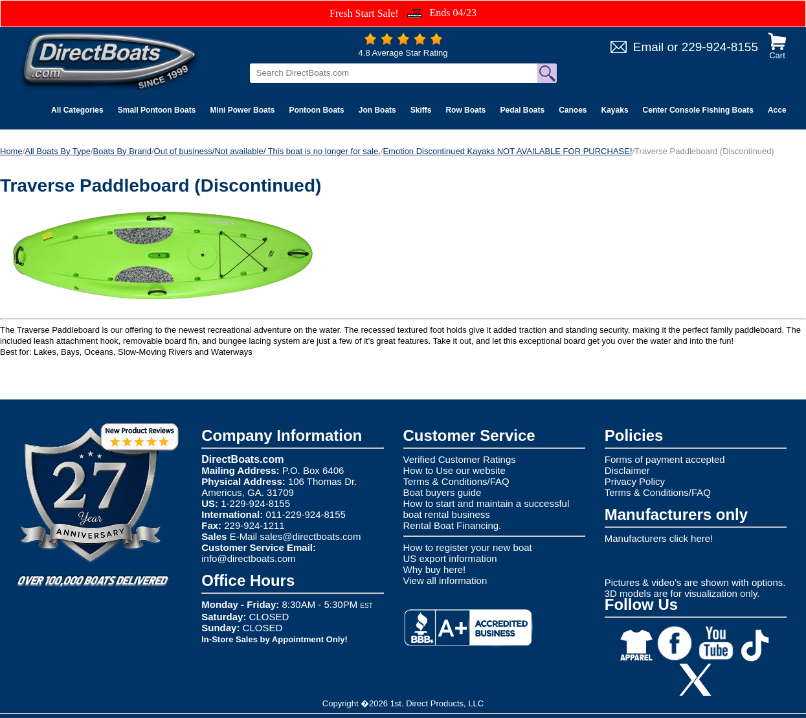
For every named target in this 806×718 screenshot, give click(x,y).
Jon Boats (377, 110)
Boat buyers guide (442, 492)
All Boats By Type (58, 151)
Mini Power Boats (242, 110)
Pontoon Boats (316, 110)
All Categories (77, 110)
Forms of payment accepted (665, 459)
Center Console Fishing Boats (698, 110)
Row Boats (465, 110)
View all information (445, 580)
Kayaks (615, 110)
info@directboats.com (248, 558)
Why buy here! (434, 569)
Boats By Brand (122, 151)
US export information (450, 558)
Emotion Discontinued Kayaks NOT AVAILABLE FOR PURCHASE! (507, 151)
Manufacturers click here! (659, 538)
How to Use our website (454, 470)
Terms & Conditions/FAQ (456, 481)
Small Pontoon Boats (157, 110)
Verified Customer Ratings (459, 459)
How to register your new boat (467, 547)
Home (11, 151)
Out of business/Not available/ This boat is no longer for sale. (267, 151)
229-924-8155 (720, 47)
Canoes (573, 110)
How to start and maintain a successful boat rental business (486, 509)
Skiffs (421, 110)
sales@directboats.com (310, 536)
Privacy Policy (635, 481)
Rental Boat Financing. (452, 525)
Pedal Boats (522, 110)
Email (648, 47)
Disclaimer (627, 470)
